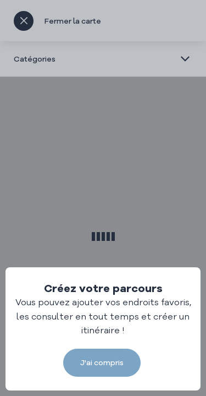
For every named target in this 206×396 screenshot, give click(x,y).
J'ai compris (102, 362)
